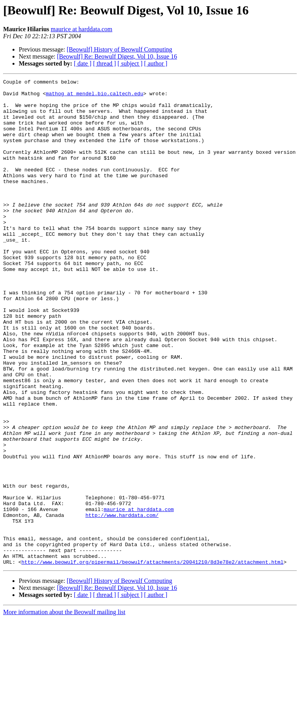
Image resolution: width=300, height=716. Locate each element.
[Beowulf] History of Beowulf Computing (119, 49)
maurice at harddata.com (81, 29)
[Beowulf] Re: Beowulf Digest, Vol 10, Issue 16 (117, 56)
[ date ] (82, 63)
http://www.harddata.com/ (122, 602)
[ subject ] (130, 63)
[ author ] (156, 63)
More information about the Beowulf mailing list (64, 709)
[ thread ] (104, 63)
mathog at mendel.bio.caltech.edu (94, 96)
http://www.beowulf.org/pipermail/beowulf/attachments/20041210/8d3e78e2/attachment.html (152, 659)
